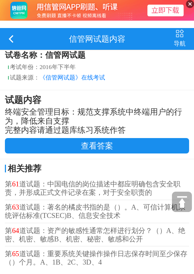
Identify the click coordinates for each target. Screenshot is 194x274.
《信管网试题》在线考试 (72, 77)
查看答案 (97, 145)
